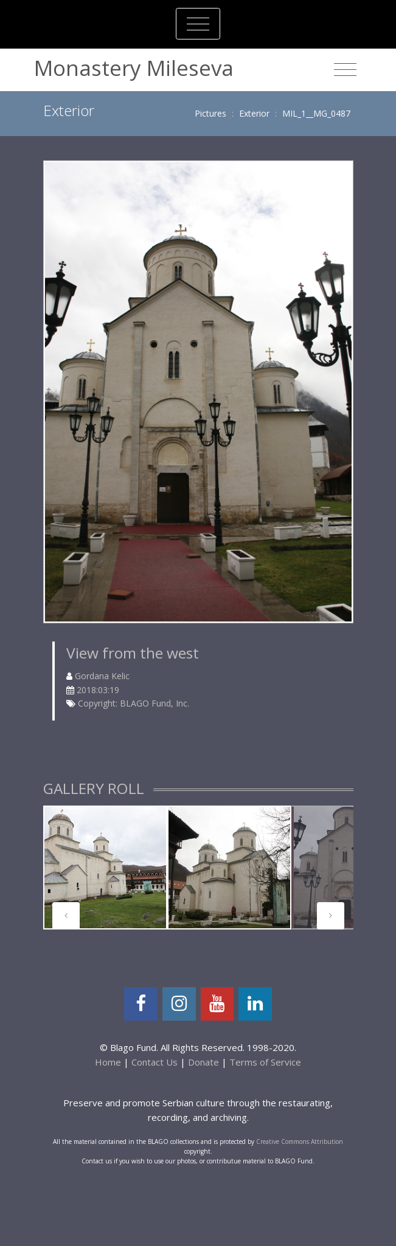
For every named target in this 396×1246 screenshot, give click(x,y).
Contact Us (154, 1062)
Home (108, 1062)
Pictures (210, 113)
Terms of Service (265, 1062)
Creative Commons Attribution (299, 1141)
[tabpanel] (105, 867)
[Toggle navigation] (198, 23)
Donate (203, 1062)
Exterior (254, 113)
